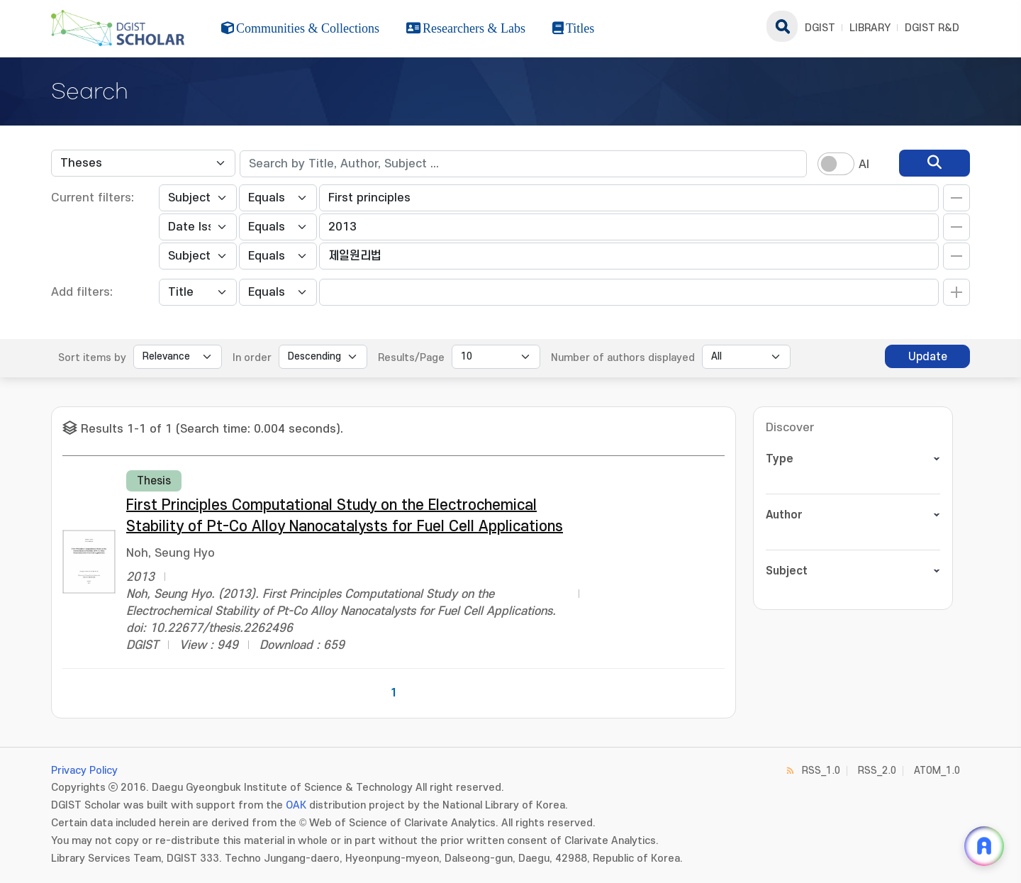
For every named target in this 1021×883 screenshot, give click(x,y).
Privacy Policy (84, 771)
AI (864, 164)
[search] (934, 163)
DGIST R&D (932, 28)
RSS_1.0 (821, 770)
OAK (296, 805)
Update (927, 356)
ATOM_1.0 (937, 770)
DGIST (820, 28)
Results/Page (411, 358)
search (782, 26)
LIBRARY (870, 28)
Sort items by (92, 358)
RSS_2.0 (877, 770)
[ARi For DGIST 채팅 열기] (984, 846)
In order (252, 358)
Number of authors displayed (623, 358)
